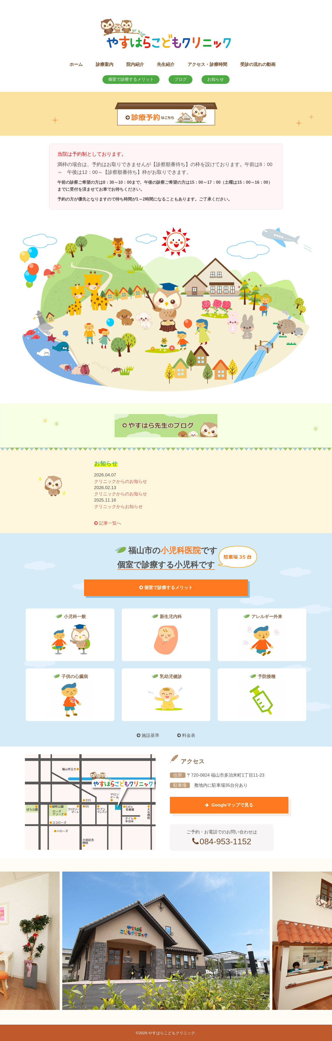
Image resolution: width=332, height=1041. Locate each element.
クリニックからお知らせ (118, 506)
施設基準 (148, 735)
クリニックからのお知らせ (120, 481)
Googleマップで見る (220, 805)
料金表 (186, 735)
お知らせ (215, 79)
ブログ (180, 79)
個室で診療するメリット (131, 79)
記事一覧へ (107, 523)
